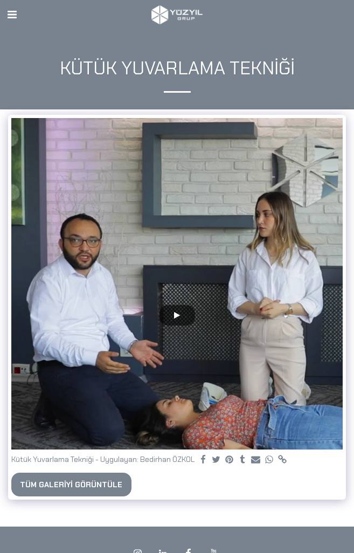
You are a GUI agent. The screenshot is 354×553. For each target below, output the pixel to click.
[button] (12, 14)
